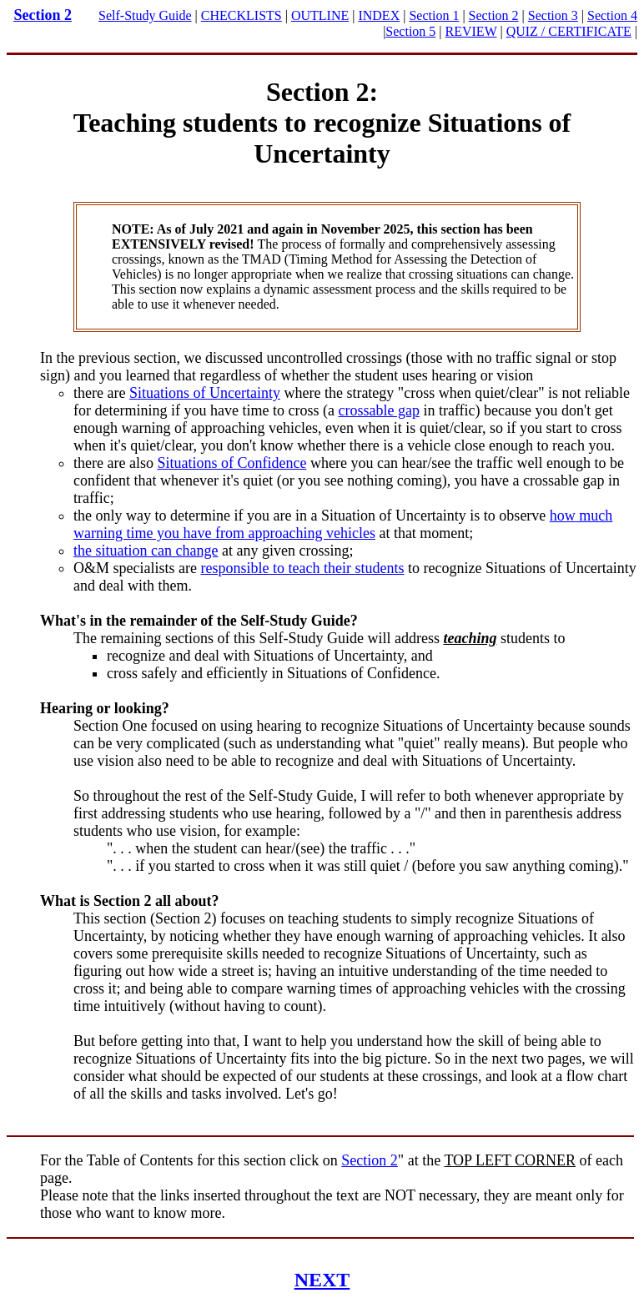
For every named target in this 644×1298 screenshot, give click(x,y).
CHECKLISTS (241, 15)
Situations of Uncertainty (204, 393)
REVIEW (471, 31)
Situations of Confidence (231, 463)
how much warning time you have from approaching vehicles (342, 524)
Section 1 (434, 15)
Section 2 (43, 15)
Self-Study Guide (145, 15)
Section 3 (553, 15)
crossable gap (378, 410)
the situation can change (145, 550)
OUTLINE (320, 15)
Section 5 (410, 31)
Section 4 (612, 15)
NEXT (322, 1279)
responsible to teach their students (302, 568)
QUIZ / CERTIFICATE (568, 31)
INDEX (379, 15)
